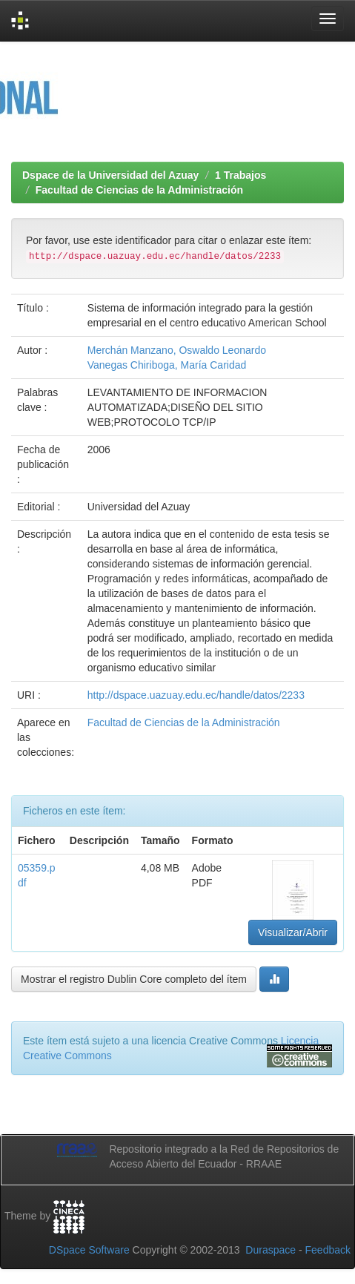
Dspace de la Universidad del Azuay (110, 175)
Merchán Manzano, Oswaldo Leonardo (176, 350)
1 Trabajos (240, 175)
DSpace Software (89, 1250)
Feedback (328, 1250)
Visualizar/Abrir (293, 932)
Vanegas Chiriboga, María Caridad (167, 365)
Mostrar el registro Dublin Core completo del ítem (134, 979)
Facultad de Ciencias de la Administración (139, 190)
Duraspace (270, 1250)
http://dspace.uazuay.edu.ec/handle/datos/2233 (196, 695)
